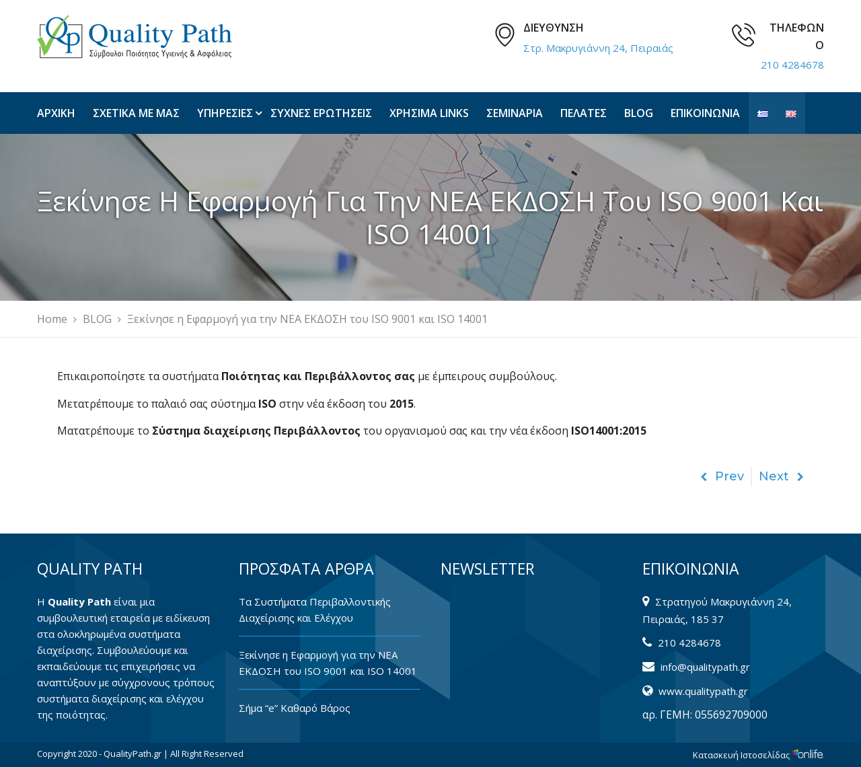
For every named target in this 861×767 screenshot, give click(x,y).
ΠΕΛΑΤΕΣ (583, 113)
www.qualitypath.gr (703, 691)
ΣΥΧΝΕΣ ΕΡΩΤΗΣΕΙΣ (321, 113)
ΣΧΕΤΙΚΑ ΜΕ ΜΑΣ (136, 113)
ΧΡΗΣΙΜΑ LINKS (429, 113)
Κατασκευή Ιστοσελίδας (758, 755)
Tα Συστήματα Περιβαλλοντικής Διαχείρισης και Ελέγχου (315, 609)
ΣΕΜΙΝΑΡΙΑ (514, 113)
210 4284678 (792, 64)
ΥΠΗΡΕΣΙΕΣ (225, 113)
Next (781, 476)
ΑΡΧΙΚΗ (56, 113)
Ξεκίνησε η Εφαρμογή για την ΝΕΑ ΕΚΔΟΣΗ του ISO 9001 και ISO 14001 (328, 663)
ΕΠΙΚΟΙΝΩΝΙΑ (705, 113)
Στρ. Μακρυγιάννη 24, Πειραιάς (598, 47)
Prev (722, 476)
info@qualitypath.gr (705, 666)
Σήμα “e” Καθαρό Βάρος (294, 708)
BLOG (638, 113)
